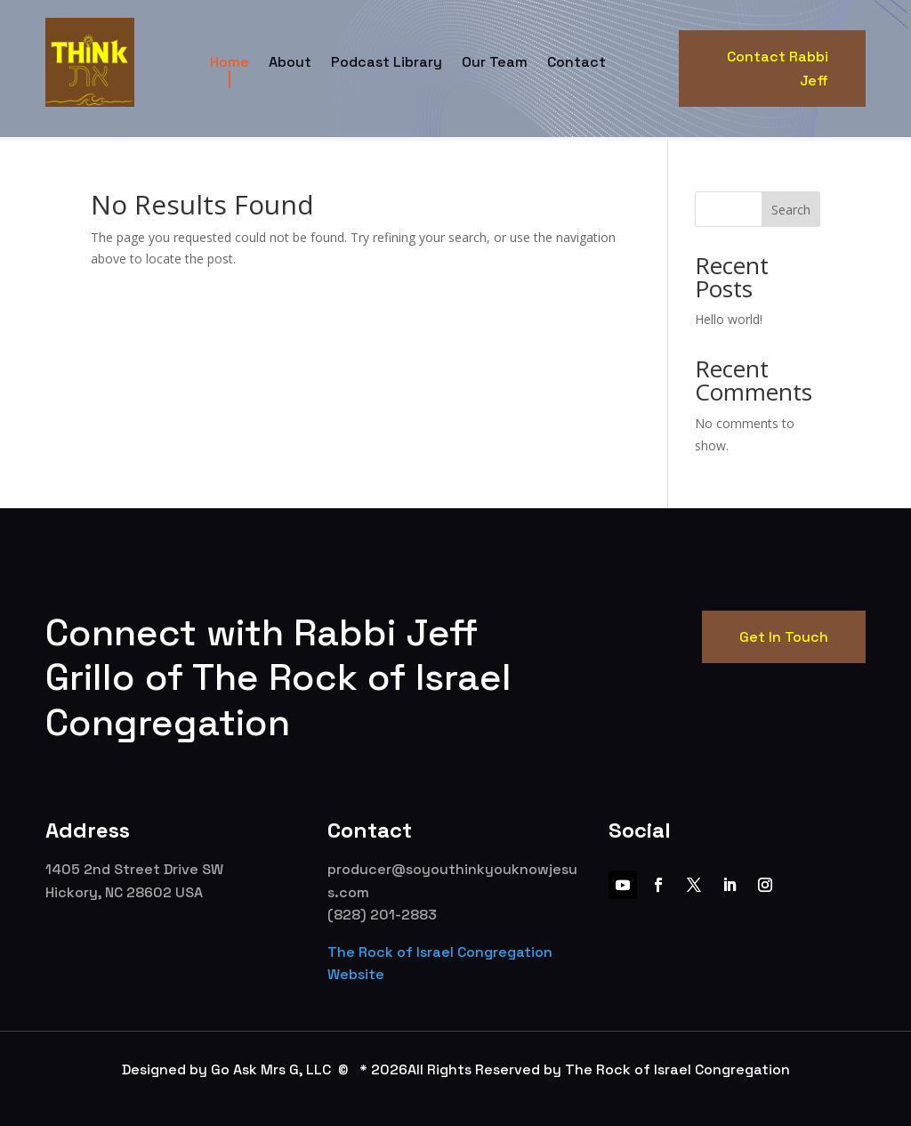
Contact (576, 62)
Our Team (495, 62)
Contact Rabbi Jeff (777, 68)
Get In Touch (783, 637)
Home (229, 62)
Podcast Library (386, 62)
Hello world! (728, 319)
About (290, 62)
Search (790, 209)
